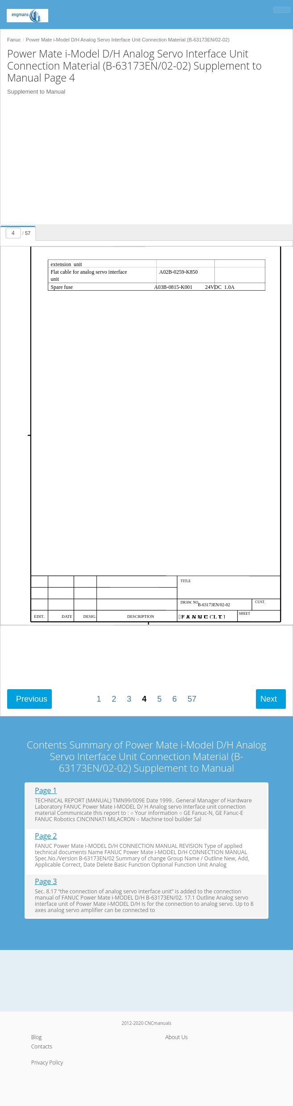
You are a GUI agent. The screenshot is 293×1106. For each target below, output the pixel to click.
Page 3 (46, 881)
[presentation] (19, 231)
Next (268, 699)
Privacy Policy (47, 1062)
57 (192, 699)
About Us (176, 1037)
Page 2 (46, 836)
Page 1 (46, 790)
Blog (36, 1037)
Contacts (41, 1046)
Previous (31, 699)
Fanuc (14, 39)
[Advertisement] (143, 161)
